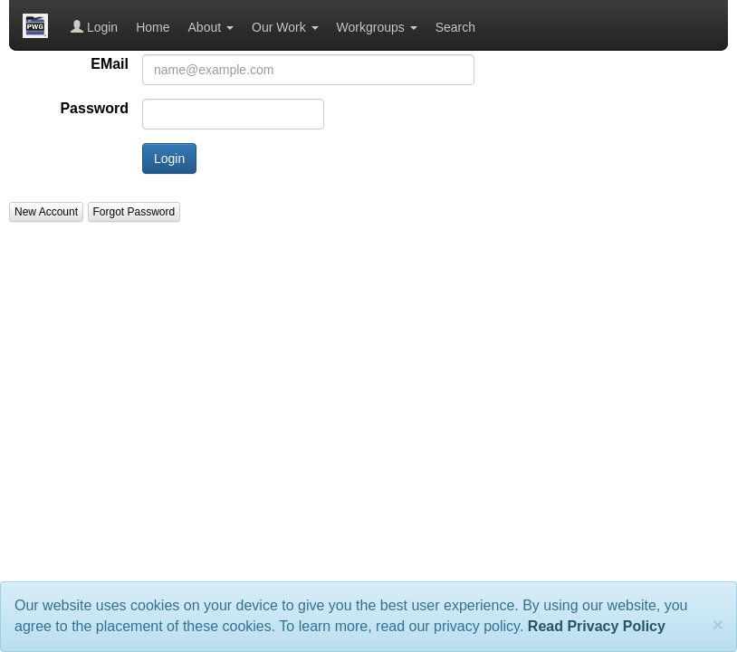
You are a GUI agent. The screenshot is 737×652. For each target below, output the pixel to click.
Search (455, 27)
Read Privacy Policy (596, 626)
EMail (110, 64)
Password (94, 108)
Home (152, 27)
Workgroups (377, 27)
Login (94, 27)
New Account (46, 212)
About (211, 27)
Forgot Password (134, 212)
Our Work (285, 27)
